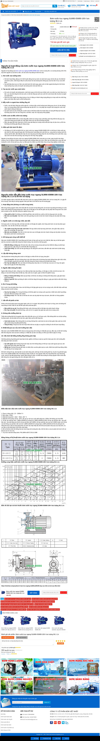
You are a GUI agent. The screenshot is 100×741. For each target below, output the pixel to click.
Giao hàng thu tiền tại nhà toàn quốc (64, 46)
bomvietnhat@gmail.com (90, 56)
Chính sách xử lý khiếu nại (7, 727)
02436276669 (33, 717)
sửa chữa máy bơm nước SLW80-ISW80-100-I (43, 601)
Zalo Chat (56, 738)
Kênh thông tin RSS (5, 730)
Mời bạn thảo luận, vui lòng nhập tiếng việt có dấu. (27, 642)
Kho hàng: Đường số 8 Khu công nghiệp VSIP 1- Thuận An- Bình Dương (88, 39)
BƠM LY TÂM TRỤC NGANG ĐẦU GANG (16, 15)
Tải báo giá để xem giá (59, 42)
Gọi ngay (34, 738)
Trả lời (2, 654)
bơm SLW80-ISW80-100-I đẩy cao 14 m (39, 607)
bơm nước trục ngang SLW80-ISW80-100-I (28, 70)
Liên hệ (97, 1)
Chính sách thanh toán (6, 716)
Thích (7, 654)
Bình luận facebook (21, 637)
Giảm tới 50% (61, 6)
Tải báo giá (73, 26)
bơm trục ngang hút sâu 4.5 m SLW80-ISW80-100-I (13, 609)
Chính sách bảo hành (6, 724)
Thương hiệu (38, 11)
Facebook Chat (46, 738)
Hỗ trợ (92, 1)
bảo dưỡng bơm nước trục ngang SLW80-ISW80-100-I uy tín (16, 601)
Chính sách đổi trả (5, 722)
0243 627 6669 (91, 53)
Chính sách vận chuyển (6, 719)
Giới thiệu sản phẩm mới (50, 11)
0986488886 (31, 714)
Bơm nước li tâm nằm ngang (33, 15)
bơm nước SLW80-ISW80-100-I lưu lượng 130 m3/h (44, 599)
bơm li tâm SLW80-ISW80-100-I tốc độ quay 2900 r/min (14, 607)
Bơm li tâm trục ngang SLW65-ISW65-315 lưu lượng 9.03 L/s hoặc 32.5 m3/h (25, 629)
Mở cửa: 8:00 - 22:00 (78, 5)
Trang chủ (3, 15)
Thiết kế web (48, 734)
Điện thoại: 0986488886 (6, 1)
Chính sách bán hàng (69, 1)
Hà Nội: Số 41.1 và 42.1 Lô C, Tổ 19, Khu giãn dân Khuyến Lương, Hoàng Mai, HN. (88, 29)
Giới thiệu (80, 1)
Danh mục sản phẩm (10, 11)
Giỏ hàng (93, 5)
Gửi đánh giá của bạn (7, 637)
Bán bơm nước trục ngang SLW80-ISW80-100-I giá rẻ (18, 599)
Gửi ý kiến (60, 643)
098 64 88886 (89, 45)
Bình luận (58, 23)
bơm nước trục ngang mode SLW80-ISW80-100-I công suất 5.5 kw (17, 604)
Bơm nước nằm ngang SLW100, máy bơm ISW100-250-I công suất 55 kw (59, 629)
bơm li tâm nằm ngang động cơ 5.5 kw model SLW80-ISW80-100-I (43, 609)
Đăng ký (46, 702)
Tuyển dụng (86, 1)
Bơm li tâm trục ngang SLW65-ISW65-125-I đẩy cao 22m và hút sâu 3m (8, 629)
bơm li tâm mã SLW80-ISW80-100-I (43, 604)
